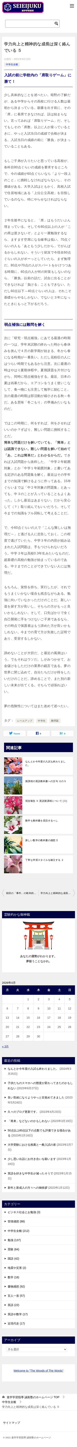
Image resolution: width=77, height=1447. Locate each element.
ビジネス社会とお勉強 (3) (24, 1212)
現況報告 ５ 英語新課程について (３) (46, 801)
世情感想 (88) (16, 1221)
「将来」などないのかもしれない (29, 1121)
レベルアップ (24, 720)
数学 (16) (13, 1277)
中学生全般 (12, 64)
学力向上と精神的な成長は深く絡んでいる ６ (58, 893)
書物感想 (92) (16, 1286)
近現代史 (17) (16, 1323)
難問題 (55, 720)
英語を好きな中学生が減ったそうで (30, 1173)
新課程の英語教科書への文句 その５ (45, 781)
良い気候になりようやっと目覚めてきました (36, 1097)
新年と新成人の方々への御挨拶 (27, 1187)
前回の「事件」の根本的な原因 (22, 893)
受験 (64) (13, 1249)
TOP (33, 1397)
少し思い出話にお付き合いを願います (32, 1159)
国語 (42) (13, 1258)
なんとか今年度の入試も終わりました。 (45, 763)
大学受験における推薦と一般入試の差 (32, 1144)
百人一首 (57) (16, 1295)
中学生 (41, 720)
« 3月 (5, 1046)
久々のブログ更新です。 (23, 1111)
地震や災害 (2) (17, 1267)
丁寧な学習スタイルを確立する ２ (44, 860)
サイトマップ (11, 1422)
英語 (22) (13, 1305)
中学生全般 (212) (18, 1230)
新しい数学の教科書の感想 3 (41, 840)
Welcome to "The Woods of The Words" (38, 1370)
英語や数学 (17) (18, 1314)
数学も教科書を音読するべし (41, 820)
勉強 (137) (14, 1240)
